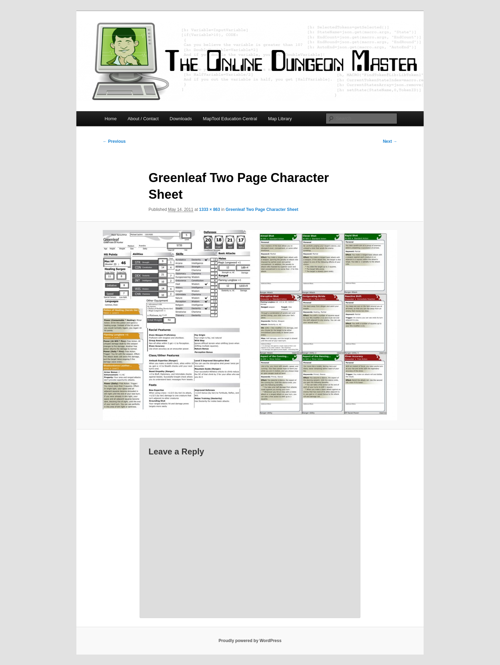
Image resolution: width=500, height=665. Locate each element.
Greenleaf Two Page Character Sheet (262, 209)
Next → (390, 141)
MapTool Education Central (230, 118)
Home (111, 118)
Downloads (181, 118)
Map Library (280, 118)
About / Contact (143, 118)
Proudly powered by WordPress (249, 640)
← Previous (114, 141)
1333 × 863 (209, 209)
